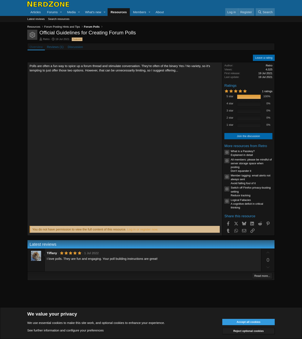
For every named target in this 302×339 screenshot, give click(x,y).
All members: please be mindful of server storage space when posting (251, 163)
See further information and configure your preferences (65, 330)
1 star (229, 124)
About (160, 12)
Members (139, 12)
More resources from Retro (245, 146)
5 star (229, 96)
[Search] (265, 12)
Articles (35, 12)
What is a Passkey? (243, 151)
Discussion (75, 47)
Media (71, 12)
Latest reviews (36, 19)
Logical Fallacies (241, 200)
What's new (93, 12)
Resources (119, 12)
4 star (229, 103)
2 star (229, 117)
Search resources (58, 19)
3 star (229, 110)
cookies (57, 323)
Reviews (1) (55, 47)
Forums (52, 12)
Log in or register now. (142, 229)
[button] (61, 12)
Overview (36, 47)
